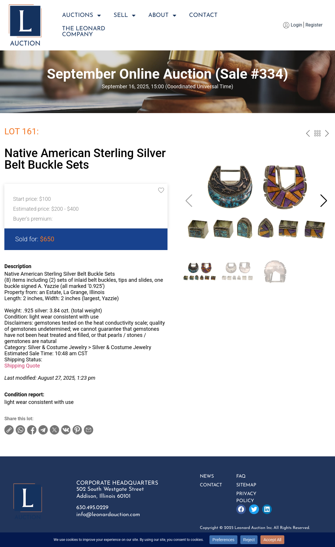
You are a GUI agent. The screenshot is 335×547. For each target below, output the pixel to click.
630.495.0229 (92, 508)
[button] (324, 200)
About (162, 15)
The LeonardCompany (83, 32)
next (327, 134)
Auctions (82, 15)
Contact (203, 15)
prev (307, 134)
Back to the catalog (317, 134)
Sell (125, 15)
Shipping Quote (22, 366)
